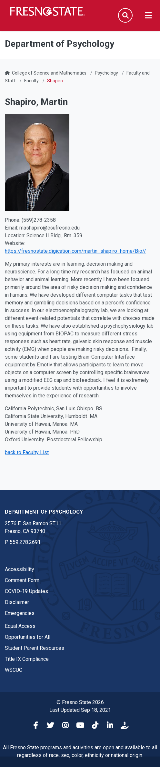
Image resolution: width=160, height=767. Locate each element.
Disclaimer (17, 602)
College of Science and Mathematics (49, 73)
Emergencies (20, 613)
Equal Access (20, 626)
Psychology (106, 73)
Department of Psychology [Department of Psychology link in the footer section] (44, 512)
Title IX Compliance (27, 659)
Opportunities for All (27, 637)
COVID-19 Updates (26, 591)
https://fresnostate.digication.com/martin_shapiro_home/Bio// (75, 251)
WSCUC (13, 670)
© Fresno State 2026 (80, 702)
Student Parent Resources (34, 648)
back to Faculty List (27, 452)
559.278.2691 (25, 542)
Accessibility (19, 569)
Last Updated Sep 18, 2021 (80, 710)
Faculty (31, 80)
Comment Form (22, 580)
